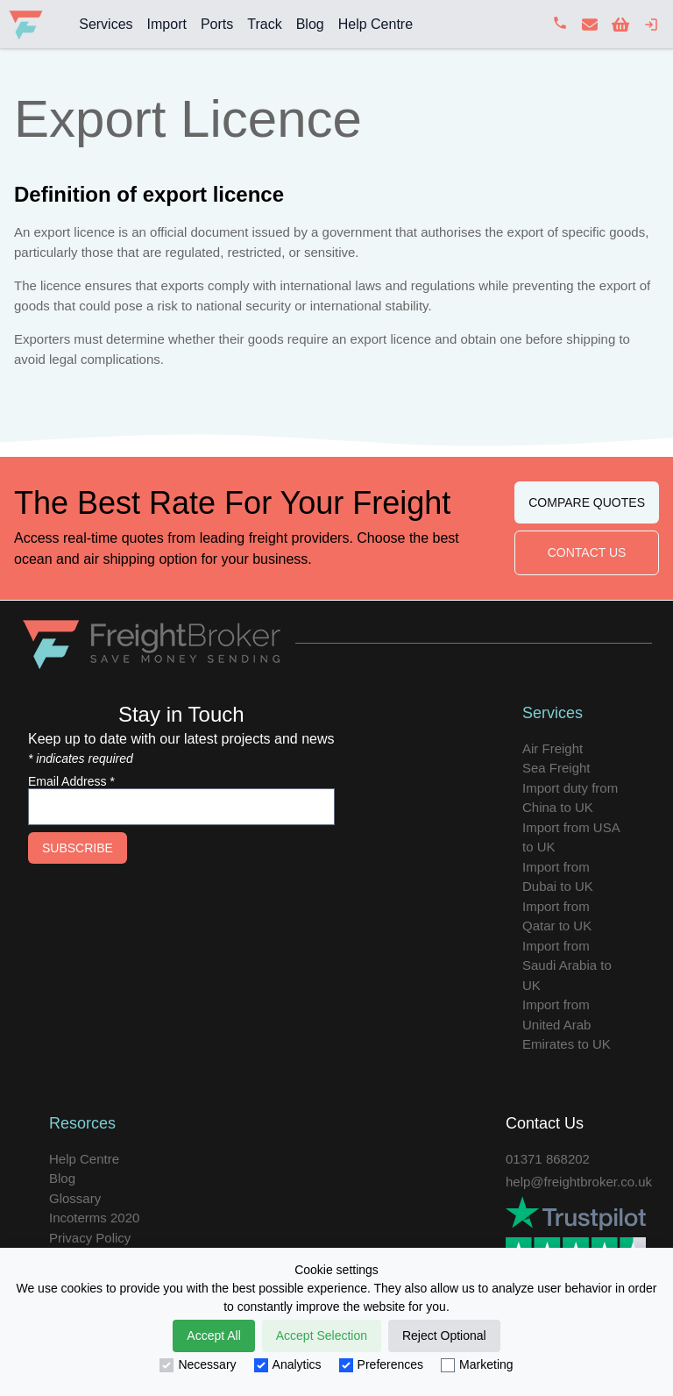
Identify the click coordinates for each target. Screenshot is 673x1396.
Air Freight (552, 748)
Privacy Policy (90, 1237)
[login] (651, 24)
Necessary (197, 1364)
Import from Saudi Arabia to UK (567, 965)
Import (167, 24)
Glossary (75, 1198)
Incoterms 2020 (94, 1217)
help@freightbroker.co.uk (579, 1181)
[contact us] (590, 24)
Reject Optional (444, 1335)
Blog (310, 24)
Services (105, 24)
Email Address (71, 781)
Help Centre (375, 24)
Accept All (213, 1335)
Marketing (477, 1364)
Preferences (381, 1364)
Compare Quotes (586, 502)
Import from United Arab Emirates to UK (566, 1024)
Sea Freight (556, 767)
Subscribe (77, 848)
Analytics (288, 1364)
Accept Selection (321, 1335)
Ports (217, 24)
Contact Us (587, 552)
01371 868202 (548, 1158)
